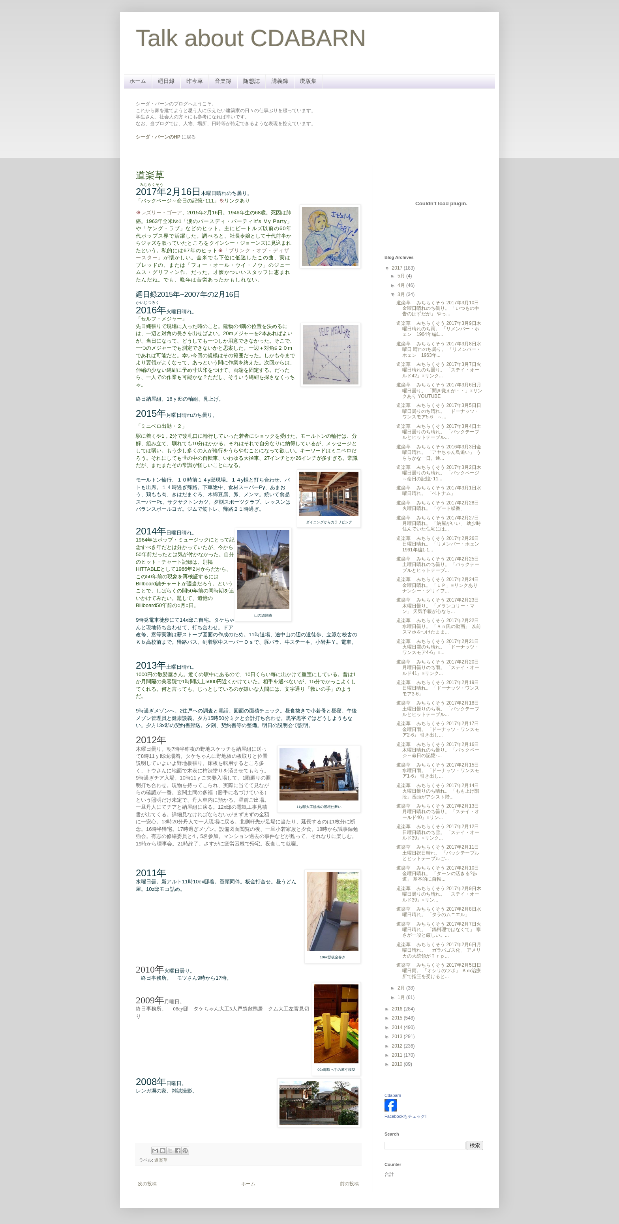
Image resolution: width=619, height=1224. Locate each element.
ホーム (137, 81)
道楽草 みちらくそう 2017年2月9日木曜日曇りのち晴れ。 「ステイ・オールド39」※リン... (438, 894)
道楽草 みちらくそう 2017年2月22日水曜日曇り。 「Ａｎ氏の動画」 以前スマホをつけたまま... (438, 626)
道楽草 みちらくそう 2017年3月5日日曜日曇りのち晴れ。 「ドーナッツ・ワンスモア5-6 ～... (438, 411)
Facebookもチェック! (405, 1116)
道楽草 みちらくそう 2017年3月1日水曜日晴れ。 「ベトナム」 (438, 490)
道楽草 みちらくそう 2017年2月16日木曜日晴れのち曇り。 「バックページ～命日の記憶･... (437, 750)
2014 (398, 1027)
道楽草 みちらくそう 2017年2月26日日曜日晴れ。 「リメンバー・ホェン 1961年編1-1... (440, 544)
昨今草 (194, 81)
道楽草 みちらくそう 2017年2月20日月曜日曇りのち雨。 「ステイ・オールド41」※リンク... (437, 667)
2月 (402, 988)
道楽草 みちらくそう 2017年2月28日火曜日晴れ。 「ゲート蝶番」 (437, 505)
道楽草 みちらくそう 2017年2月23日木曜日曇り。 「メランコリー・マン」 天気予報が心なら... (437, 605)
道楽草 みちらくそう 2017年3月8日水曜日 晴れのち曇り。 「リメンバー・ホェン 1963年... (438, 349)
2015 (398, 1018)
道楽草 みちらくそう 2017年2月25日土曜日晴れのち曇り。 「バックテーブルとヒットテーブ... (437, 564)
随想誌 (251, 81)
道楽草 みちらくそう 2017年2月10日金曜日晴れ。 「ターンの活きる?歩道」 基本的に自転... (437, 873)
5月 (402, 276)
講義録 (280, 81)
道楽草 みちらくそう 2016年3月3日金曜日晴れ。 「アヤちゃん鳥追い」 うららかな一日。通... (438, 452)
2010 (398, 1064)
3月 (402, 294)
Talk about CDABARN (251, 38)
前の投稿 (349, 1184)
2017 (398, 268)
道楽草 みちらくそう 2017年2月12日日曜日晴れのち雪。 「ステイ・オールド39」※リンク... (437, 832)
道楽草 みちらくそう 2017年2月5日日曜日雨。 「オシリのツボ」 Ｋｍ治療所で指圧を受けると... (438, 970)
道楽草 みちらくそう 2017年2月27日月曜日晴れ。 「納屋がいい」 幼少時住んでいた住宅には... (438, 523)
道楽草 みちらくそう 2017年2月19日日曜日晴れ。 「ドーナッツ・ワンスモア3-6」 (437, 688)
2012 (398, 1046)
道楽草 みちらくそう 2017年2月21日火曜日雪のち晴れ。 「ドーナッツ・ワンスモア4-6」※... (437, 647)
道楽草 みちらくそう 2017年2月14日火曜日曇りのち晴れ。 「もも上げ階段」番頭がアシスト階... (437, 791)
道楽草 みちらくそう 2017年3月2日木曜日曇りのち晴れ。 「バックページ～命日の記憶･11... (438, 473)
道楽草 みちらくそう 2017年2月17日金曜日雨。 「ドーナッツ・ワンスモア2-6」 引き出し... (437, 729)
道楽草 (160, 1160)
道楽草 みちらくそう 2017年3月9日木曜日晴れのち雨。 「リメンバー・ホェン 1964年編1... (438, 329)
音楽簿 (223, 81)
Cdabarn (393, 1095)
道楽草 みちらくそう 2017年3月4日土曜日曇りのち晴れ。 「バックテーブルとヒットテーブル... (438, 432)
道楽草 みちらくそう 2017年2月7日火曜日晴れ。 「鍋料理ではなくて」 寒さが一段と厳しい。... (438, 929)
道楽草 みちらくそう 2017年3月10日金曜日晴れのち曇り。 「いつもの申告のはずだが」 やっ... (437, 308)
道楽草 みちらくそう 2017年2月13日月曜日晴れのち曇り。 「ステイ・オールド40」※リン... (437, 811)
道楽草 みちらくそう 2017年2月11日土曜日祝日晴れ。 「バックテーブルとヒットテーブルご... (437, 852)
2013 (398, 1036)
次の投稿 (147, 1184)
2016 (398, 1009)
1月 (402, 997)
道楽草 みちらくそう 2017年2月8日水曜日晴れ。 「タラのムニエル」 (438, 911)
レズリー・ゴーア (161, 213)
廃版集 (308, 81)
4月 (402, 285)
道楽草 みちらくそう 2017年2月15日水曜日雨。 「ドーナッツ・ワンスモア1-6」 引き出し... (437, 770)
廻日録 (166, 81)
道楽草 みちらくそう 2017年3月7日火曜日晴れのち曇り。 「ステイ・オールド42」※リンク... (438, 370)
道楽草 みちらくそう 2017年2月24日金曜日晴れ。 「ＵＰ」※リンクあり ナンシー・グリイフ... (437, 585)
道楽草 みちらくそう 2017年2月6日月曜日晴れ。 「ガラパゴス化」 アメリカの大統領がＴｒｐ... (438, 950)
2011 (398, 1055)
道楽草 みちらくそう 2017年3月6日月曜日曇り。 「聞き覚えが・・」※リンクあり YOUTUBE (439, 390)
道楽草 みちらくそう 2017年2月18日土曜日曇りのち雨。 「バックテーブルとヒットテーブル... (437, 708)
